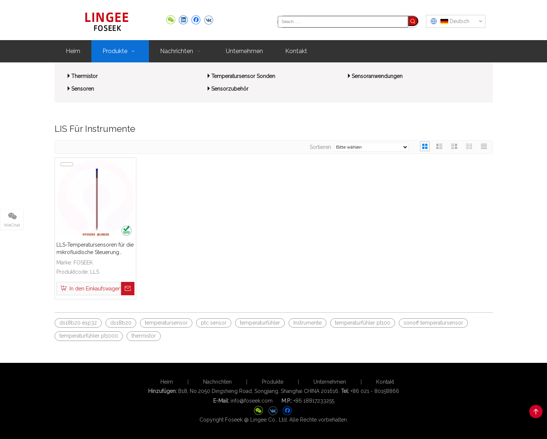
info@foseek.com (252, 401)
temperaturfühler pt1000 (88, 336)
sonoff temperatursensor (433, 323)
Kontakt (385, 382)
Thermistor (84, 76)
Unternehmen (329, 382)
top (536, 411)
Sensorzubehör (229, 89)
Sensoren (82, 89)
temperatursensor (166, 323)
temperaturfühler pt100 (362, 323)
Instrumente (307, 323)
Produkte (272, 382)
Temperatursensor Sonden (243, 76)
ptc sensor (214, 323)
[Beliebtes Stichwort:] (413, 21)
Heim (166, 382)
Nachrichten (217, 382)
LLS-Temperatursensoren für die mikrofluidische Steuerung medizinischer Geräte (95, 249)
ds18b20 (120, 323)
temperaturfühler (260, 323)
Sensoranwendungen (377, 76)
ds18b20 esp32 (78, 323)
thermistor (143, 336)
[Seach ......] (343, 21)
